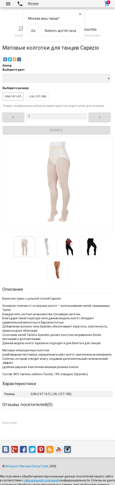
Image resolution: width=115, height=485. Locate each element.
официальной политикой (41, 480)
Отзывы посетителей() (27, 404)
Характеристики (19, 383)
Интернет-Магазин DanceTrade (26, 466)
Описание (12, 289)
